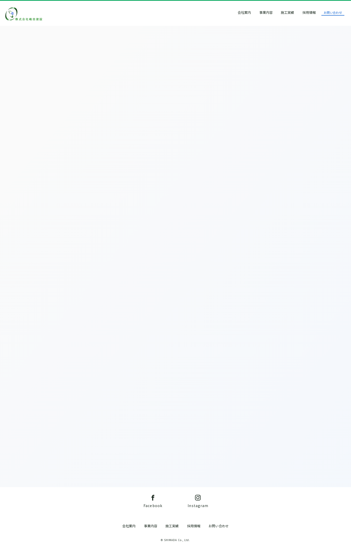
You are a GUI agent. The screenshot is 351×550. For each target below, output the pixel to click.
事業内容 (272, 12)
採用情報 (315, 12)
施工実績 (293, 12)
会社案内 (250, 12)
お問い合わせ (339, 12)
